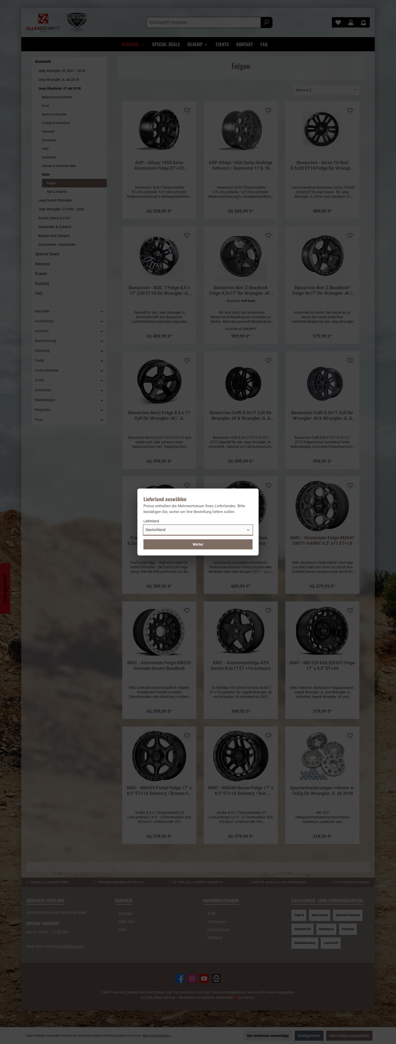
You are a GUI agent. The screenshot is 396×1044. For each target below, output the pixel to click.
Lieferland (151, 521)
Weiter (198, 544)
